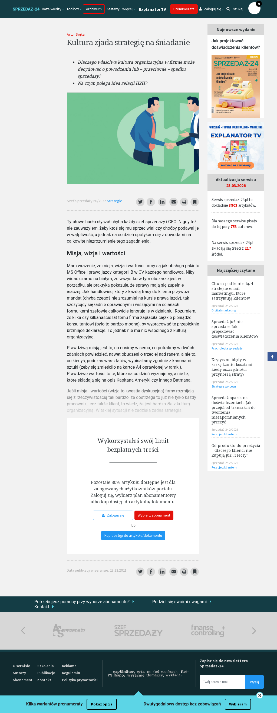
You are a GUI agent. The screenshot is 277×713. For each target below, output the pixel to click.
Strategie (114, 200)
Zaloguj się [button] (210, 9)
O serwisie (21, 665)
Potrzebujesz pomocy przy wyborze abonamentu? (82, 601)
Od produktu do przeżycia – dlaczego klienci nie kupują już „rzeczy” (236, 450)
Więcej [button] (127, 9)
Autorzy (19, 672)
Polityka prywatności (80, 679)
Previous (23, 630)
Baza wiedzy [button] (51, 9)
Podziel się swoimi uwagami (179, 601)
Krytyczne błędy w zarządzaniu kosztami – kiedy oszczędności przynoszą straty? (233, 367)
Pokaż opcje (102, 704)
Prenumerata (183, 8)
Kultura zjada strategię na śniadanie (128, 42)
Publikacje (46, 672)
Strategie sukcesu (224, 386)
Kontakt (41, 606)
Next (254, 630)
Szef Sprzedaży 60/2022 (87, 200)
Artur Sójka (76, 34)
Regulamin (71, 672)
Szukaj (234, 9)
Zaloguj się (113, 515)
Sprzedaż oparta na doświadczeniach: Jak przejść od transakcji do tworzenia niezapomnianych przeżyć (234, 410)
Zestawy (113, 9)
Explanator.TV (152, 9)
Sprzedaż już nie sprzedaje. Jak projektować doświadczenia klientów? (235, 329)
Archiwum (94, 8)
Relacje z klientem (224, 434)
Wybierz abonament (154, 515)
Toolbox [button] (73, 9)
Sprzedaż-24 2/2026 (225, 306)
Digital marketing (224, 310)
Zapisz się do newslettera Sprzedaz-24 (224, 663)
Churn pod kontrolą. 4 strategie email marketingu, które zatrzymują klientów (232, 291)
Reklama (69, 665)
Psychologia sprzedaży (227, 348)
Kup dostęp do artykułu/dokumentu (133, 535)
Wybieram (238, 704)
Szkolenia (45, 665)
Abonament (22, 679)
